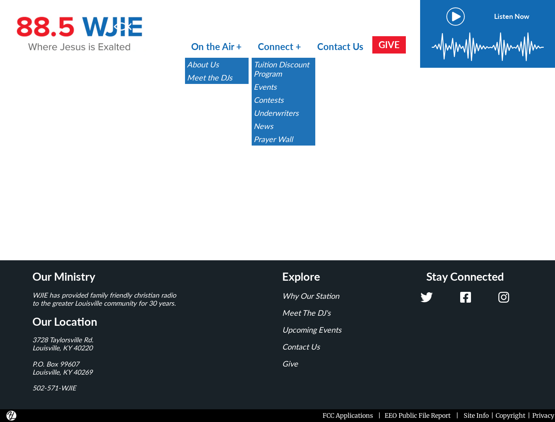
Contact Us (340, 46)
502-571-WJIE (54, 388)
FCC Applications (349, 415)
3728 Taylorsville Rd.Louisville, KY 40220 (62, 344)
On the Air (212, 46)
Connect (277, 46)
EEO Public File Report (418, 415)
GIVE (389, 44)
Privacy (543, 415)
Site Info (476, 415)
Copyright (510, 415)
